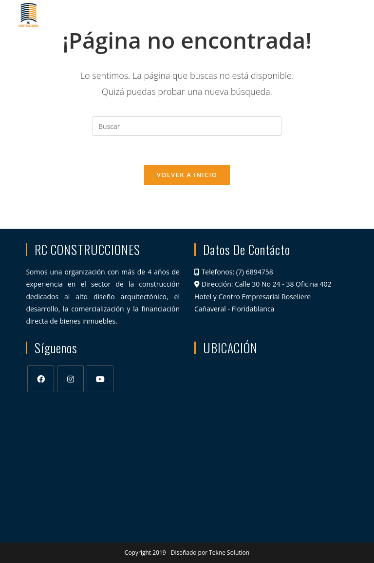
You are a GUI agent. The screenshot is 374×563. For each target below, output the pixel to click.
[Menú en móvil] (337, 14)
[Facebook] (40, 378)
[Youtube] (100, 378)
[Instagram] (70, 378)
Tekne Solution (229, 552)
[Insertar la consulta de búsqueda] (187, 126)
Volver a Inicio (187, 174)
